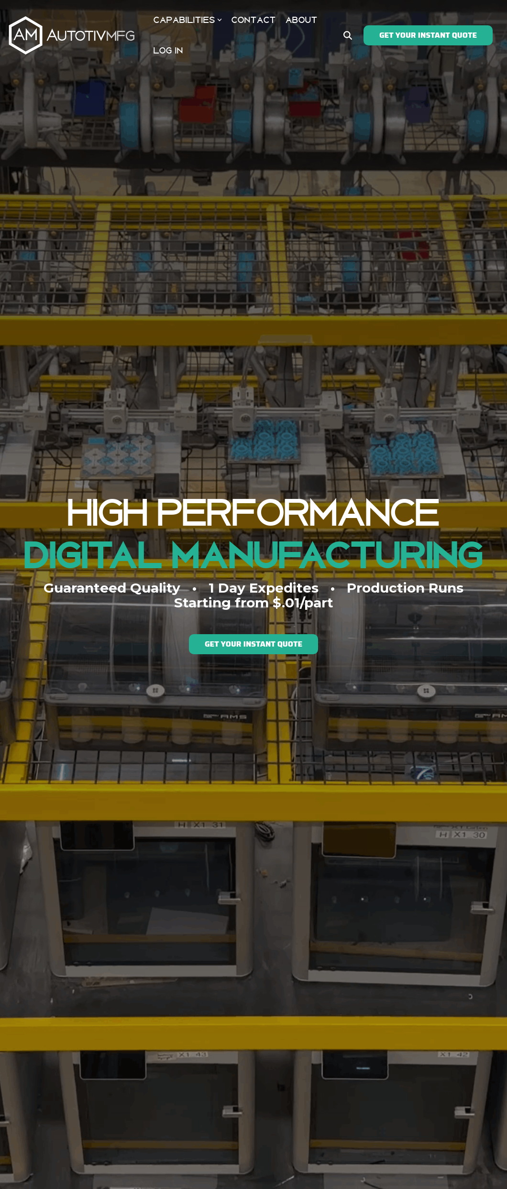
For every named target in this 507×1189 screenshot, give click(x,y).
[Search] (348, 35)
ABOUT (302, 20)
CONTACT (253, 20)
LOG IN (168, 50)
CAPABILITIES (188, 20)
